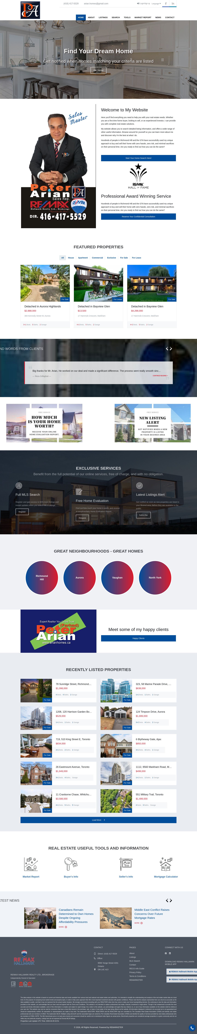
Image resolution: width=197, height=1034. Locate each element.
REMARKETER (116, 1027)
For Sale (124, 258)
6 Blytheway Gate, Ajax (148, 739)
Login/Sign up (143, 3)
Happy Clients (138, 638)
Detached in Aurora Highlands (42, 306)
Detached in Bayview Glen (94, 306)
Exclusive (111, 258)
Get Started (98, 70)
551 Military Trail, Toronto (149, 794)
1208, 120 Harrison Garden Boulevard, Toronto (81, 711)
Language (156, 3)
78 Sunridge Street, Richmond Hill (74, 684)
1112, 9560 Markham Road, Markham (156, 767)
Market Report (142, 17)
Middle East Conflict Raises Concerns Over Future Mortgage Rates (152, 913)
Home (81, 17)
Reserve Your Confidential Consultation (138, 216)
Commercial (97, 258)
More (63, 927)
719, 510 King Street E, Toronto (73, 739)
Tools (127, 17)
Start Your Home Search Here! (138, 158)
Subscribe (184, 515)
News (158, 17)
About (91, 17)
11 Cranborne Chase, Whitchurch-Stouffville (80, 794)
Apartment (83, 258)
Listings (103, 17)
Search (116, 17)
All (62, 258)
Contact (169, 17)
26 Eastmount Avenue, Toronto (72, 767)
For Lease (136, 258)
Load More (98, 820)
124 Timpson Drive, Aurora (150, 711)
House (71, 258)
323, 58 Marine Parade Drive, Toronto (156, 684)
